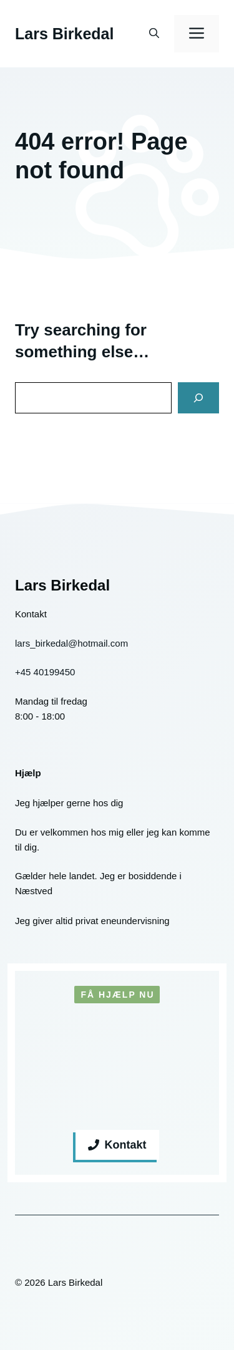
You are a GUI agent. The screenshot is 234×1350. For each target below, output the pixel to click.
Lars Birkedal (64, 33)
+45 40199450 (45, 672)
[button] (154, 33)
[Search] (198, 397)
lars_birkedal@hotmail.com (71, 643)
